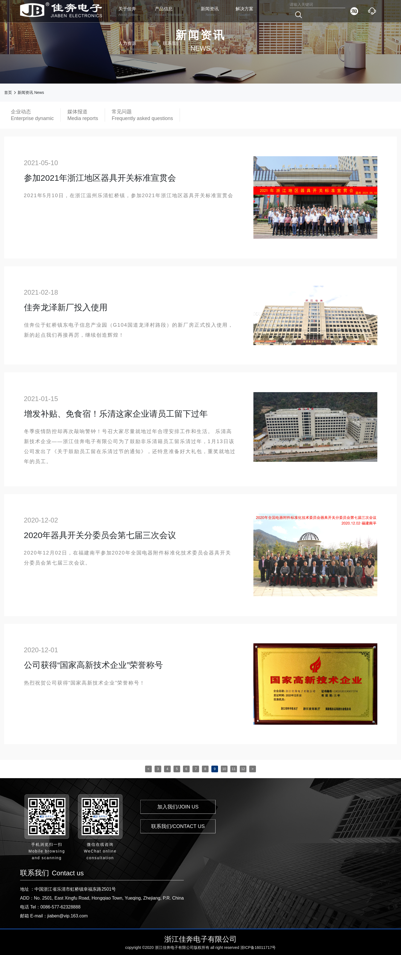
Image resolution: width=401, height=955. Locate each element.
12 (243, 769)
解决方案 (244, 11)
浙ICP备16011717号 (258, 947)
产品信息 (169, 11)
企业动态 (32, 115)
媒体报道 (82, 115)
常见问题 (142, 115)
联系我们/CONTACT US (178, 826)
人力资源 (132, 46)
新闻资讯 (210, 11)
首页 (8, 92)
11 (233, 769)
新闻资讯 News (31, 92)
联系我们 (172, 46)
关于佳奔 (128, 11)
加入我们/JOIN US (178, 807)
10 (224, 769)
